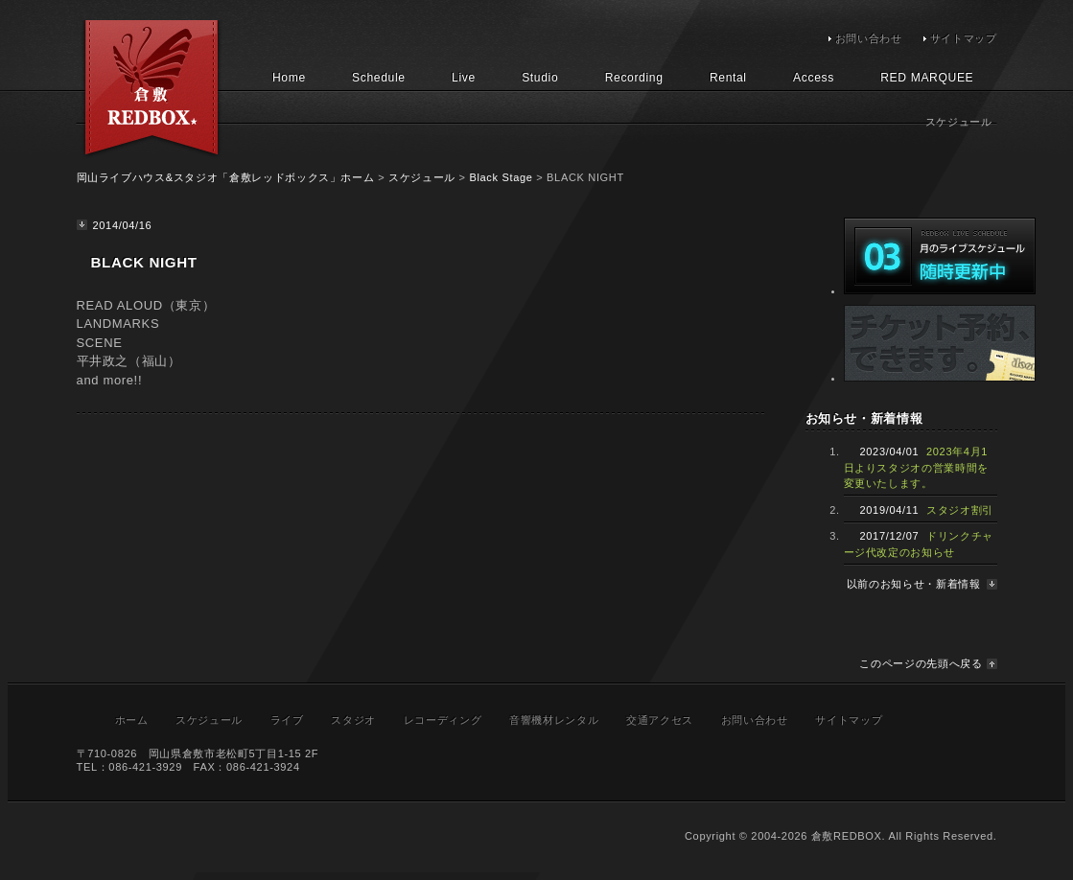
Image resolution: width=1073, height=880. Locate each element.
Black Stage (500, 177)
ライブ (287, 720)
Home (289, 77)
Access (813, 77)
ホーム (132, 720)
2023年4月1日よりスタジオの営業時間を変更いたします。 (916, 467)
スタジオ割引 (959, 510)
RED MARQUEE (926, 77)
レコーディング (443, 720)
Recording (634, 77)
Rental (728, 77)
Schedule (379, 77)
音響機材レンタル (553, 720)
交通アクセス (659, 720)
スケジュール (421, 177)
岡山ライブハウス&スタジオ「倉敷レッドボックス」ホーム (226, 177)
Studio (540, 77)
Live (464, 77)
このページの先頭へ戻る (920, 663)
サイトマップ (963, 38)
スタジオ (353, 720)
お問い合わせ (868, 38)
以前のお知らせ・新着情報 (914, 584)
